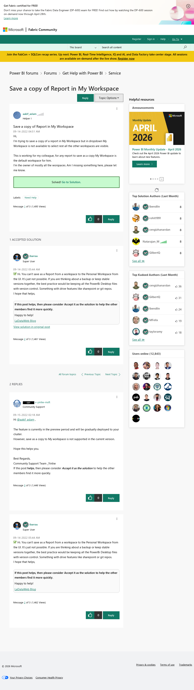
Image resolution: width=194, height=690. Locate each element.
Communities (115, 29)
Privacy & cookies (146, 664)
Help (163, 38)
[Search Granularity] (83, 47)
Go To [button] (175, 39)
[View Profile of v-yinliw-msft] (42, 402)
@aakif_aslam (25, 419)
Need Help (31, 197)
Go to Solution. (71, 182)
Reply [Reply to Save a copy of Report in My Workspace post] (111, 219)
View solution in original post (31, 327)
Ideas (98, 29)
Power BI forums (23, 72)
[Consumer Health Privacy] (49, 677)
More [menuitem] (145, 29)
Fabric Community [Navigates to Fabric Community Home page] (42, 29)
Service (115, 72)
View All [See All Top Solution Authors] (138, 261)
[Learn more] (144, 164)
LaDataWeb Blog (25, 321)
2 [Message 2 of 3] (24, 339)
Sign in (151, 38)
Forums (66, 29)
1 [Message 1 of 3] (24, 206)
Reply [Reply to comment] (111, 351)
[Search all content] (144, 47)
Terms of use (167, 664)
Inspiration (82, 29)
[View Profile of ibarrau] (33, 256)
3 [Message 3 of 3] (24, 485)
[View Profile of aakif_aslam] (29, 114)
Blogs (132, 29)
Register (136, 38)
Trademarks (185, 664)
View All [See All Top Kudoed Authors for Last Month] (138, 340)
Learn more (11, 18)
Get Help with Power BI (83, 72)
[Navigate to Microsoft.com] (13, 29)
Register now (126, 58)
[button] (85, 98)
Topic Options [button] (108, 98)
